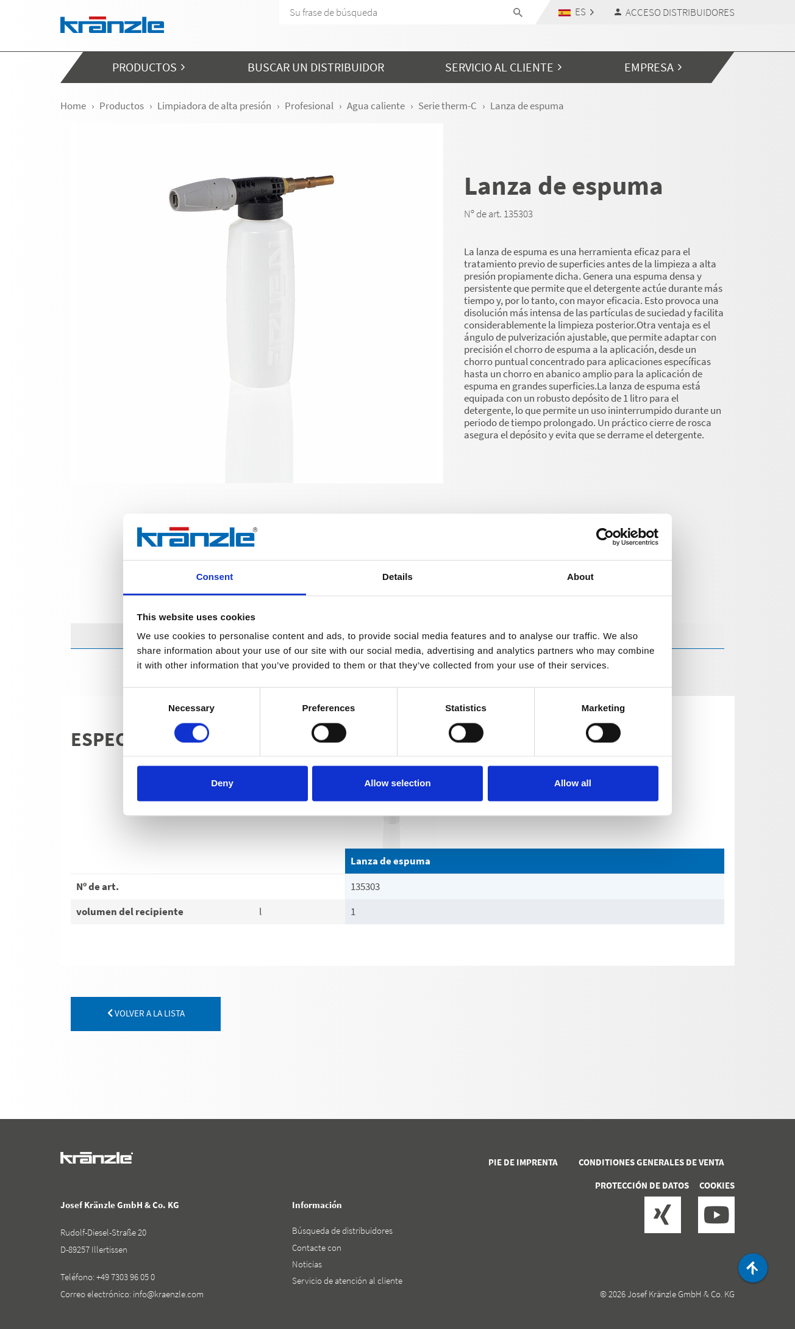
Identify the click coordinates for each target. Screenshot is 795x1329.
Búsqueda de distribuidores (342, 1230)
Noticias (307, 1264)
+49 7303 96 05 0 (125, 1277)
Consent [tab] (215, 577)
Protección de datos (642, 1185)
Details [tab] (397, 577)
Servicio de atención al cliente (347, 1280)
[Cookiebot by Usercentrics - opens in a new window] (605, 536)
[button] (576, 12)
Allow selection (397, 783)
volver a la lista (146, 1013)
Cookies (717, 1185)
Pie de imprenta (523, 1162)
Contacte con (316, 1247)
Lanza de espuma (390, 860)
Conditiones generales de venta (651, 1162)
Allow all (572, 783)
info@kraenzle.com (168, 1294)
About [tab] (580, 577)
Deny (222, 783)
